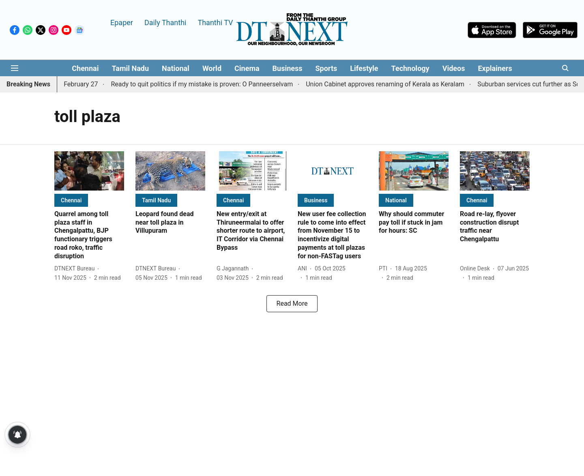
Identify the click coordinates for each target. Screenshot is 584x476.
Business (288, 68)
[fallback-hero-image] (89, 171)
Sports (326, 68)
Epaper (121, 22)
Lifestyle (364, 68)
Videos (453, 68)
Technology (410, 68)
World (211, 68)
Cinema (247, 68)
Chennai (85, 68)
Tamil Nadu (130, 68)
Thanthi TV (215, 22)
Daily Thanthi (165, 22)
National (175, 68)
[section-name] (71, 200)
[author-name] (76, 268)
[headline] (89, 235)
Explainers (495, 68)
